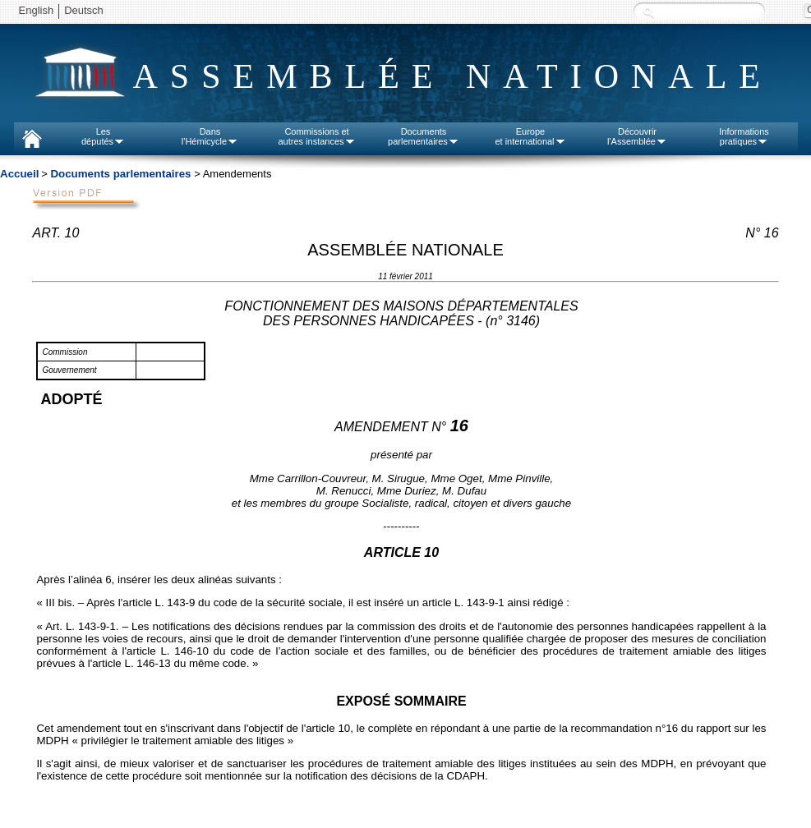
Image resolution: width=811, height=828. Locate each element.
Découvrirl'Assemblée (637, 136)
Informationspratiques (744, 136)
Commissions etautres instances (316, 136)
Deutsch (84, 10)
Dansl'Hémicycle (210, 136)
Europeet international (530, 136)
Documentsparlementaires (423, 136)
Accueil (19, 174)
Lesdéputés (103, 136)
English (36, 10)
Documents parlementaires (120, 174)
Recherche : (648, 12)
